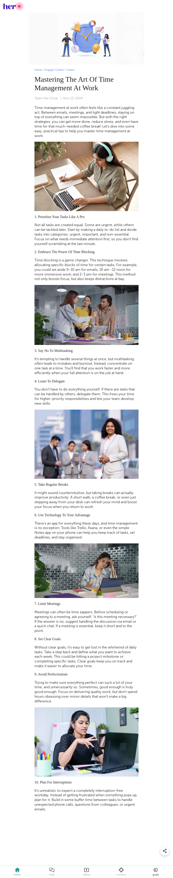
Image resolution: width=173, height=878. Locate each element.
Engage (49, 69)
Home (38, 69)
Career (60, 69)
